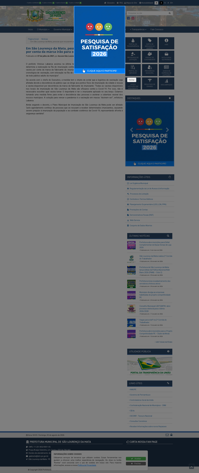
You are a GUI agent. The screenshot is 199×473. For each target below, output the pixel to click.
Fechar (132, 80)
